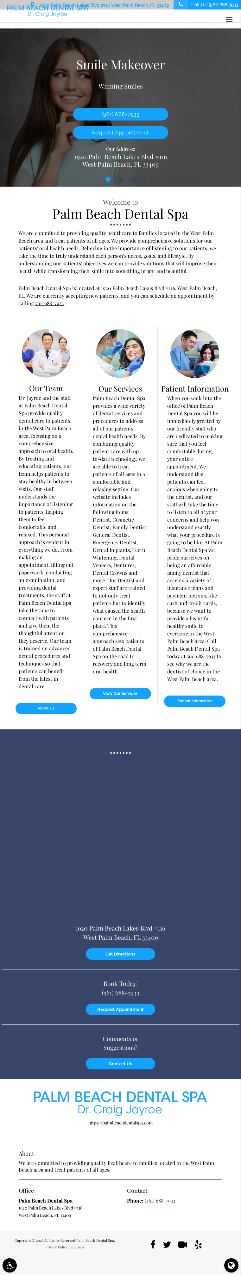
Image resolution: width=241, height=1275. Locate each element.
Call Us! (206, 4)
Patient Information (195, 701)
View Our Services (120, 693)
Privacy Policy (56, 1245)
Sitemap (77, 1245)
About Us (46, 708)
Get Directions (121, 952)
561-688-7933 (49, 303)
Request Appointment (120, 132)
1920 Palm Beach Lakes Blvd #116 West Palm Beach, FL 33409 (100, 4)
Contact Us (120, 1062)
